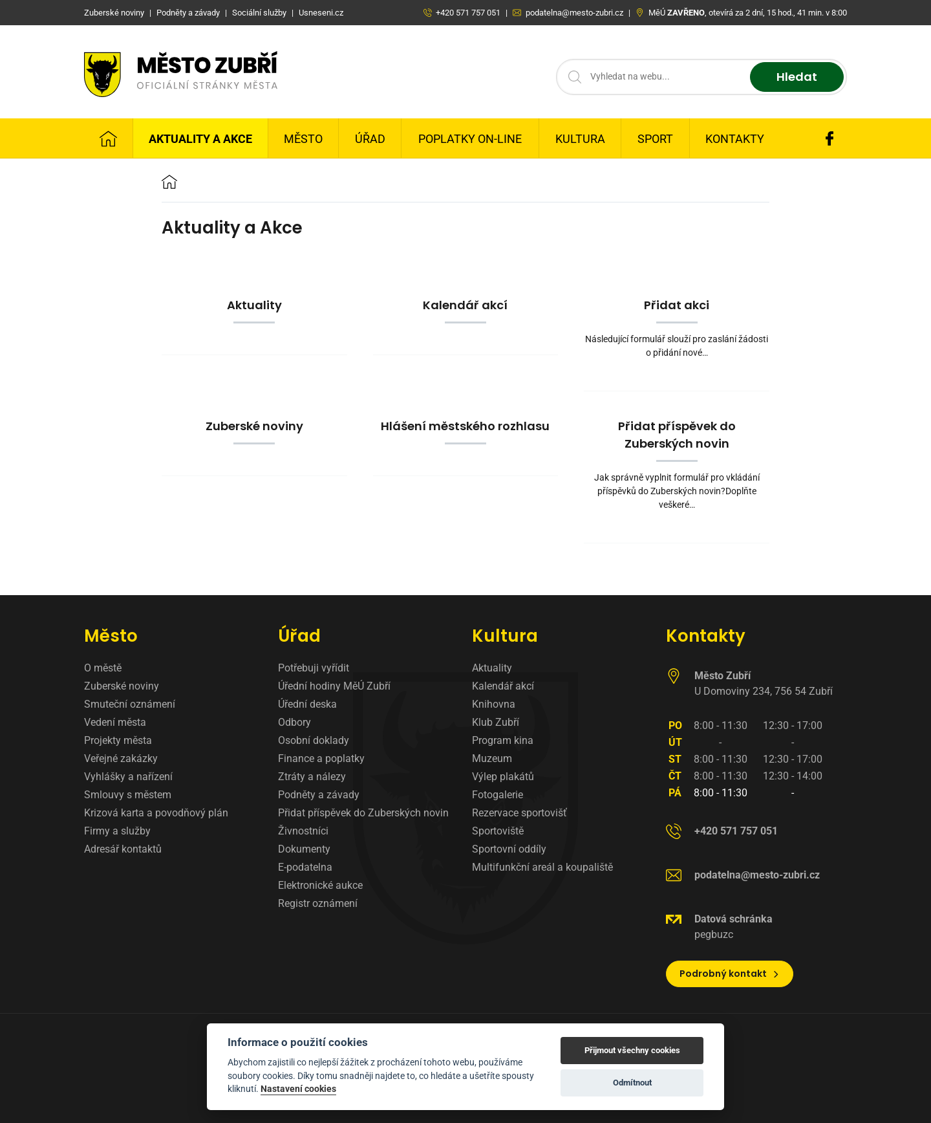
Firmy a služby (117, 831)
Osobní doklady (313, 740)
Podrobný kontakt (730, 973)
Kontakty (734, 139)
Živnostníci (303, 831)
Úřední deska (307, 704)
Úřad (370, 139)
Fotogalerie (497, 795)
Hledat (796, 77)
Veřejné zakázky (121, 758)
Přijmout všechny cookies (632, 1050)
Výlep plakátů (503, 776)
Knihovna (493, 704)
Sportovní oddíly (509, 849)
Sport (655, 139)
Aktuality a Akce (200, 139)
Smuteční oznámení (129, 704)
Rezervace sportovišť (519, 813)
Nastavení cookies (298, 1089)
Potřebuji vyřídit (313, 668)
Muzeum (492, 758)
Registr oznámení (318, 903)
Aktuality (492, 668)
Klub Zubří (495, 722)
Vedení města (115, 722)
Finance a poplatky (321, 758)
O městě (103, 668)
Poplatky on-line (470, 139)
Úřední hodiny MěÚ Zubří (334, 686)
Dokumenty (304, 849)
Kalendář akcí (503, 686)
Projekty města (118, 740)
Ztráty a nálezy (312, 776)
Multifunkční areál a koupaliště (542, 867)
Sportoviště (498, 831)
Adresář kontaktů (123, 849)
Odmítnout (632, 1082)
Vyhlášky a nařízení (128, 776)
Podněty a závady (318, 795)
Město (303, 139)
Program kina (502, 740)
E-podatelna (305, 867)
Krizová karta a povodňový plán (156, 813)
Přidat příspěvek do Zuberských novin (363, 813)
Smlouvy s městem (127, 795)
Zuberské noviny (121, 686)
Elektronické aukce (320, 885)
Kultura (580, 139)
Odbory (294, 722)
